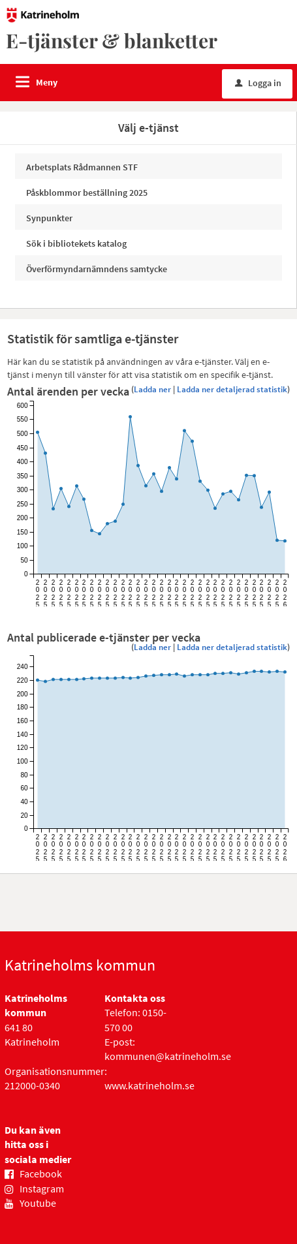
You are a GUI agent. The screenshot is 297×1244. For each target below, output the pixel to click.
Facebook (41, 1173)
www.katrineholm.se (149, 1085)
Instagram (42, 1188)
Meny (46, 82)
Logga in (258, 83)
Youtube (38, 1202)
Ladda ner (152, 389)
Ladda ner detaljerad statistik (232, 389)
